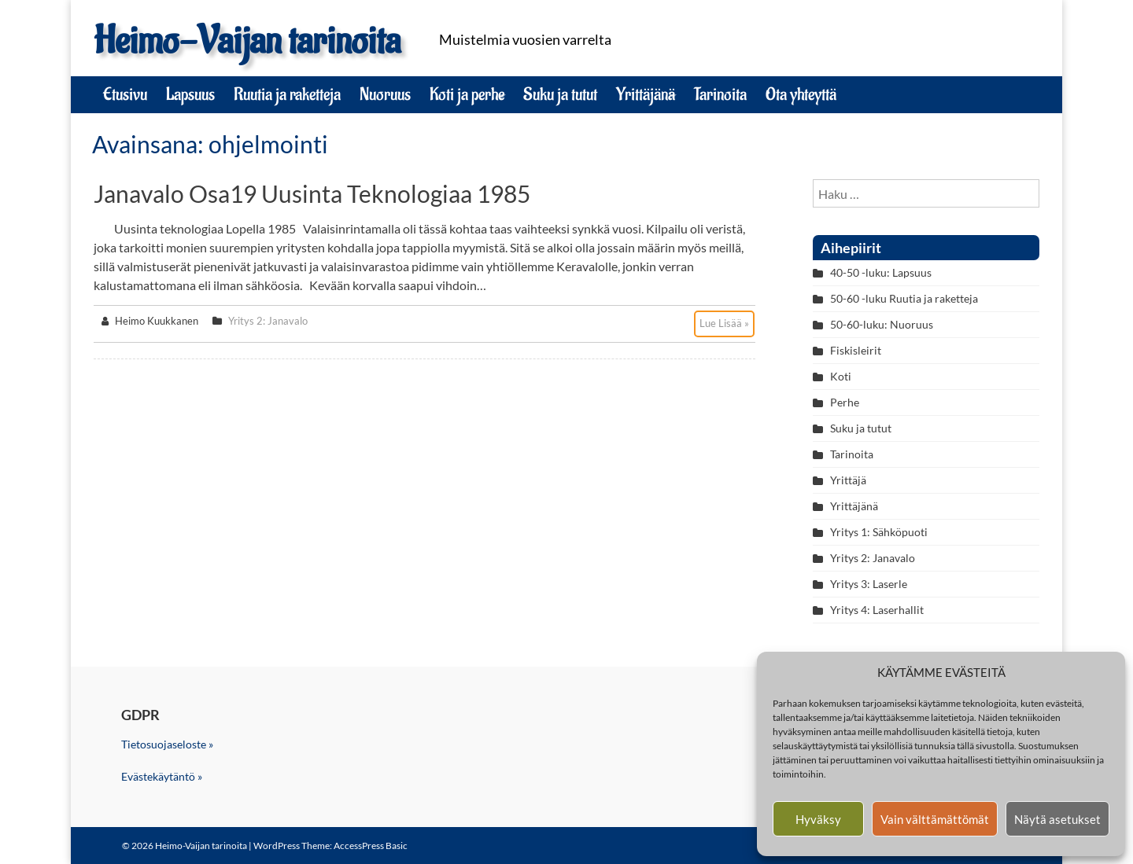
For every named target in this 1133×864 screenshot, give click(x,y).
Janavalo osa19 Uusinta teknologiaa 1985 (312, 193)
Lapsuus (190, 94)
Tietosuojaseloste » (167, 744)
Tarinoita (720, 94)
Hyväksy (818, 819)
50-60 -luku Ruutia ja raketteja (904, 298)
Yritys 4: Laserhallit (877, 609)
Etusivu (125, 94)
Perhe (844, 402)
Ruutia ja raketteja (287, 94)
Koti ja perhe (467, 94)
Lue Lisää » (724, 323)
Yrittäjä (848, 480)
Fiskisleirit (855, 350)
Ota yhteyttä (801, 94)
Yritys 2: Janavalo (268, 320)
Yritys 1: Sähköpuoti (879, 532)
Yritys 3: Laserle (868, 583)
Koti (840, 376)
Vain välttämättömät (934, 819)
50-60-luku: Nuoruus (881, 324)
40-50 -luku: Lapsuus (881, 272)
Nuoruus (385, 94)
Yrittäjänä (645, 94)
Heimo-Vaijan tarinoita (247, 41)
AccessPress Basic (371, 845)
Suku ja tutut (560, 94)
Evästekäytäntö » (161, 776)
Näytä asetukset (1057, 819)
